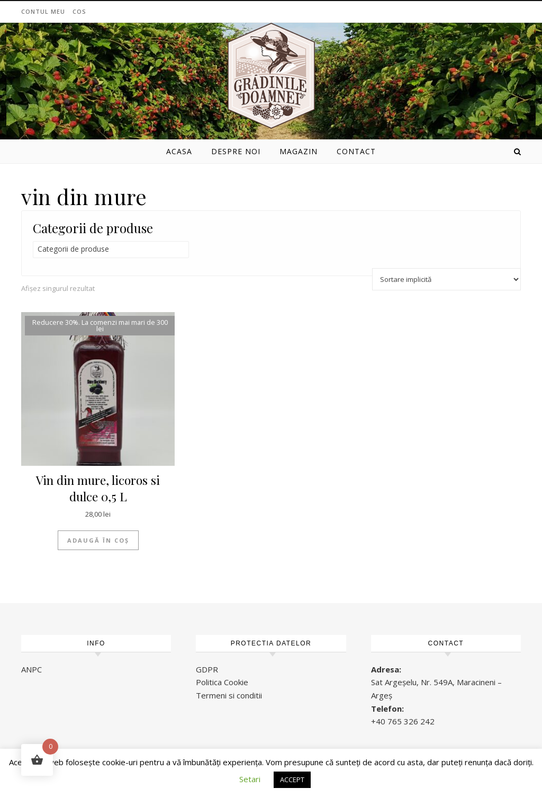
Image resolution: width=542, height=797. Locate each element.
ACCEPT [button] (292, 779)
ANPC (31, 669)
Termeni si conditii (229, 695)
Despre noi (235, 151)
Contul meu (43, 11)
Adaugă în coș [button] (98, 540)
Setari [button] (249, 779)
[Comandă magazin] (446, 279)
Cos (79, 11)
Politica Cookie (222, 682)
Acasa (179, 151)
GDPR (207, 669)
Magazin (298, 151)
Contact (356, 151)
